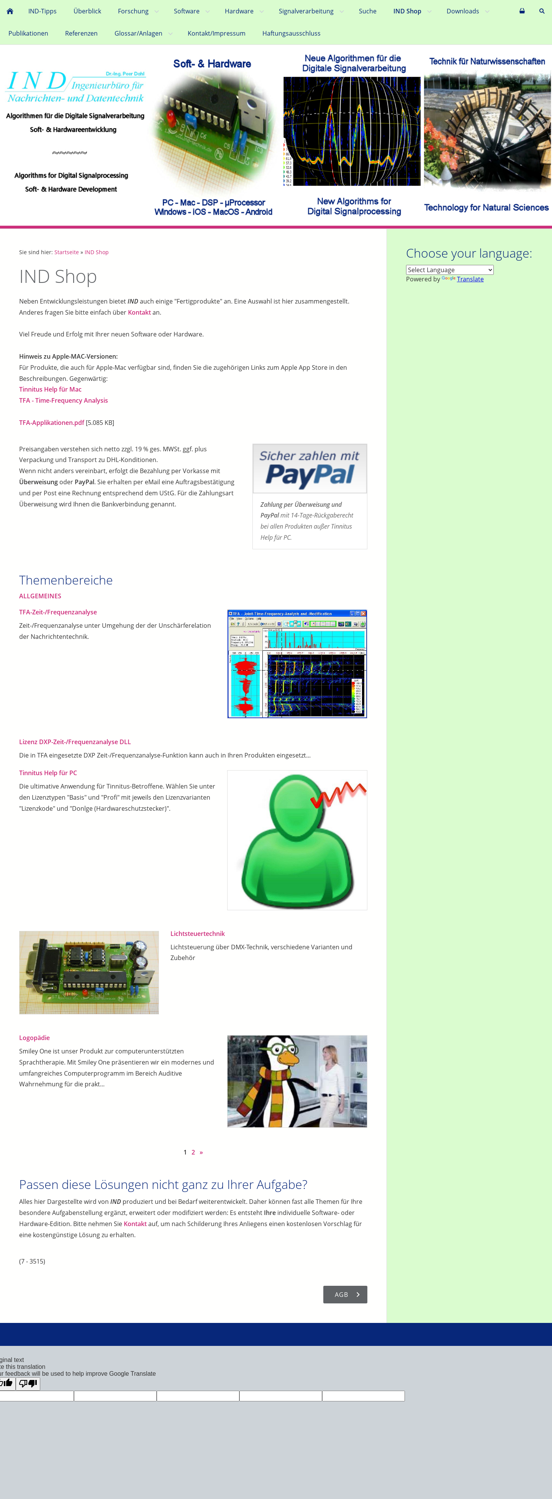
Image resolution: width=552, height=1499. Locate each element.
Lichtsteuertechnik (197, 933)
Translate (463, 279)
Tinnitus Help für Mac (50, 389)
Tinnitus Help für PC (48, 773)
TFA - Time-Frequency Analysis (63, 400)
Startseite (66, 252)
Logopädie (34, 1038)
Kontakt (139, 312)
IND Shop (97, 252)
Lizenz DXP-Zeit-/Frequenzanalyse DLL (75, 742)
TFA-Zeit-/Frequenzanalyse (58, 612)
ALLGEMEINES (40, 596)
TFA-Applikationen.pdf (51, 422)
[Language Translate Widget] (450, 270)
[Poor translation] (28, 1384)
